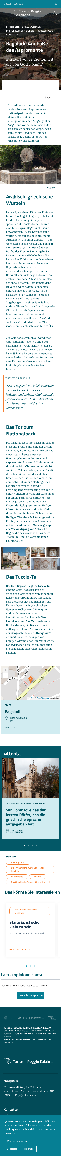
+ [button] (5, 670)
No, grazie (28, 1148)
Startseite (13, 27)
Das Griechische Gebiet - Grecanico (29, 31)
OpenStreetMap (43, 698)
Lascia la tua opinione (30, 995)
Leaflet (31, 698)
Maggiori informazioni (17, 1141)
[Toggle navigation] (6, 13)
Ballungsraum (31, 27)
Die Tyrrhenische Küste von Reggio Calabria (27, 869)
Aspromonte (17, 876)
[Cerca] (55, 13)
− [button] (5, 675)
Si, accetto (12, 1148)
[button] (25, 845)
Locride (37, 876)
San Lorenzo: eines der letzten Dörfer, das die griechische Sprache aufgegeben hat (26, 817)
